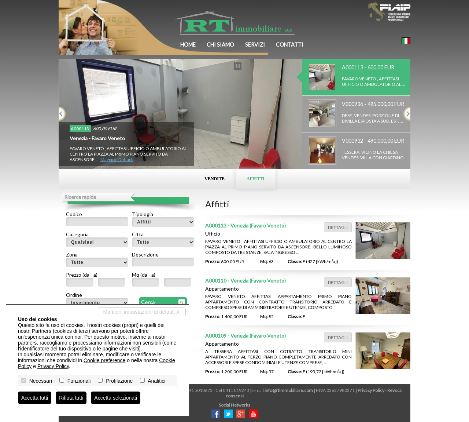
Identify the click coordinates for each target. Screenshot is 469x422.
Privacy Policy (371, 390)
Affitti (256, 178)
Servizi (255, 44)
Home (188, 44)
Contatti (289, 44)
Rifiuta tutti (71, 398)
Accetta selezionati (115, 398)
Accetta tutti (34, 398)
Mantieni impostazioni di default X (141, 312)
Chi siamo (220, 44)
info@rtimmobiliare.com (289, 390)
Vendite (214, 178)
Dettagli (338, 227)
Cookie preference (104, 360)
